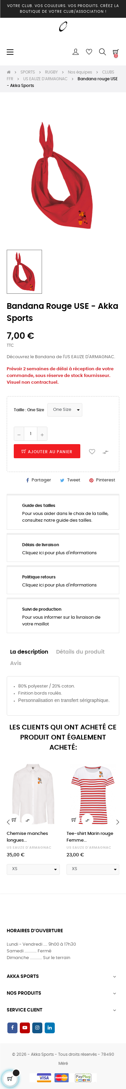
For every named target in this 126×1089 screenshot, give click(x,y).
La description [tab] (29, 652)
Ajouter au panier (47, 452)
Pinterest (105, 480)
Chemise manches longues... (27, 837)
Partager (41, 480)
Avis (16, 663)
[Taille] (64, 410)
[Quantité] (30, 433)
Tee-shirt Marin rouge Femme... (90, 837)
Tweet (73, 480)
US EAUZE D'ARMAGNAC (29, 847)
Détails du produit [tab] (80, 652)
